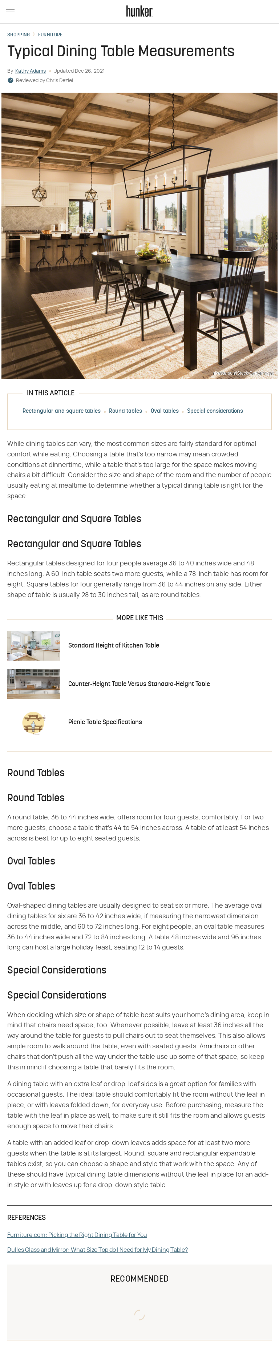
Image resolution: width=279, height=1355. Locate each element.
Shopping (18, 35)
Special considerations (215, 411)
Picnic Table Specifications (105, 722)
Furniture (50, 35)
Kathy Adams (30, 71)
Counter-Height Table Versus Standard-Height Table (139, 684)
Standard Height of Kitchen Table (113, 645)
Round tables (125, 411)
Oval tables (165, 411)
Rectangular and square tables (62, 411)
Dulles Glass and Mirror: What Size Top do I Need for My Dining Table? (97, 1250)
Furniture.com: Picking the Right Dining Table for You (77, 1235)
